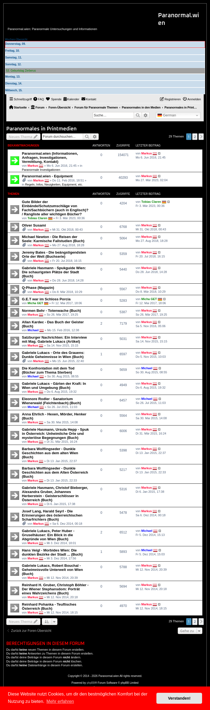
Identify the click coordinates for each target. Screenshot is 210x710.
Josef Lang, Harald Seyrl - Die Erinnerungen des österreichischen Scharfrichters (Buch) (52, 515)
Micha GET (35, 303)
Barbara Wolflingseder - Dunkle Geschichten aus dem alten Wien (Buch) (50, 453)
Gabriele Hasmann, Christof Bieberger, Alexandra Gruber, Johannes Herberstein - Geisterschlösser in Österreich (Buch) (55, 494)
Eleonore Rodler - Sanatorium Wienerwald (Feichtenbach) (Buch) (51, 401)
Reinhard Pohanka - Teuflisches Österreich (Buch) (49, 606)
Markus (33, 165)
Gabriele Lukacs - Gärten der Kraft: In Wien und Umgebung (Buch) (54, 386)
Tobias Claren (37, 218)
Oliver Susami (34, 225)
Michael (33, 330)
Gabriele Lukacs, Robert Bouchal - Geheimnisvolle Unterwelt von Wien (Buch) (52, 570)
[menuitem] (38, 99)
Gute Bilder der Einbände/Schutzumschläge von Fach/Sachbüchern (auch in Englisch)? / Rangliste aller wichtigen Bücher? (55, 208)
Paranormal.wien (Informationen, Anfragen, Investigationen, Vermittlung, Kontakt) (50, 157)
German (167, 115)
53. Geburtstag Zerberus (21, 70)
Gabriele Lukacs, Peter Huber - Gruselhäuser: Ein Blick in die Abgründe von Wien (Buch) (48, 535)
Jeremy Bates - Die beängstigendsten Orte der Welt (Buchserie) (54, 254)
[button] (201, 136)
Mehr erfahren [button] (60, 701)
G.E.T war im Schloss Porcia (46, 299)
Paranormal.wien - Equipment (47, 176)
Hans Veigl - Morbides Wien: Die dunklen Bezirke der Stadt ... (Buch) (52, 552)
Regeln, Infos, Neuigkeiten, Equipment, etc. (54, 184)
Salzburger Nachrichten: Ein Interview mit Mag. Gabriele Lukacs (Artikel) (54, 339)
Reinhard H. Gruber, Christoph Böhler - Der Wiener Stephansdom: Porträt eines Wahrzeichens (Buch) (55, 589)
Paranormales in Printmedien (41, 128)
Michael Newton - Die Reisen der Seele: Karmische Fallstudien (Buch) (53, 239)
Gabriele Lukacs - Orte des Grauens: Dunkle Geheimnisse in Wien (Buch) (53, 355)
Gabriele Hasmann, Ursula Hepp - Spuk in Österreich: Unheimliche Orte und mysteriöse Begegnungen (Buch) (55, 433)
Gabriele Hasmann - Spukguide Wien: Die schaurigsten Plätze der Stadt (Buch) (54, 272)
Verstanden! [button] (179, 698)
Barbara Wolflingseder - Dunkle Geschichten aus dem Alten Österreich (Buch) (55, 472)
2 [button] (195, 136)
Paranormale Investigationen (41, 169)
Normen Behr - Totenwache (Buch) (51, 311)
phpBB (91, 682)
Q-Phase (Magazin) (38, 288)
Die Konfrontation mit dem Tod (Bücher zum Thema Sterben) (48, 370)
